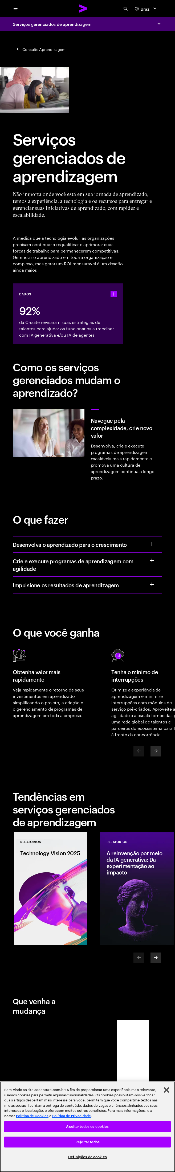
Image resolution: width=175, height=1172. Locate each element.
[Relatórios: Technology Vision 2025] (50, 888)
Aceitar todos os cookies (87, 1126)
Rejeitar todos (87, 1142)
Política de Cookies (32, 1116)
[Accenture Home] (83, 8)
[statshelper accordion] (113, 294)
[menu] (15, 8)
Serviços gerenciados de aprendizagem (52, 24)
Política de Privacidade (71, 1116)
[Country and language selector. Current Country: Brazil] (146, 8)
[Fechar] (166, 1090)
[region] (87, 1126)
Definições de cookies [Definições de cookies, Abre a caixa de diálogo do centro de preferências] (87, 1157)
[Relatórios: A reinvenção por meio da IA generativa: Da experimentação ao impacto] (137, 888)
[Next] (155, 751)
